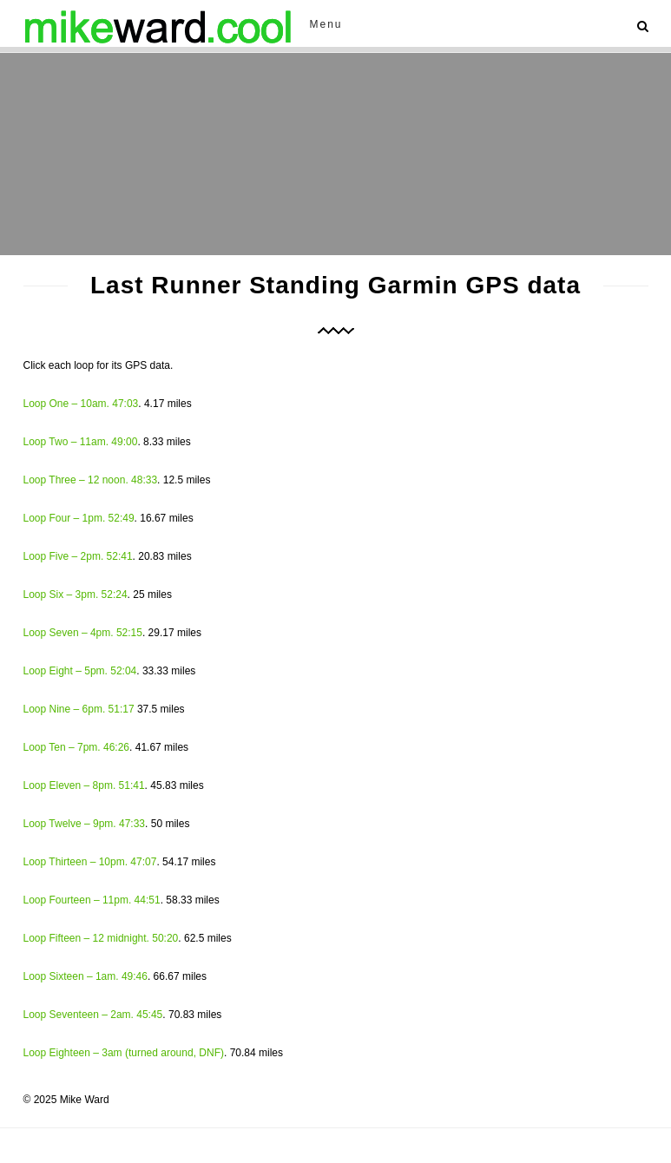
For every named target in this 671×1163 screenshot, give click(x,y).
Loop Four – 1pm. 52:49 (79, 518)
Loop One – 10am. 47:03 (81, 404)
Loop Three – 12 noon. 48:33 (90, 480)
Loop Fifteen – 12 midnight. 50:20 (101, 938)
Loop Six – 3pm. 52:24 (75, 594)
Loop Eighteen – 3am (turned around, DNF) (123, 1053)
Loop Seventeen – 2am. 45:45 (93, 1015)
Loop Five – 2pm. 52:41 (78, 556)
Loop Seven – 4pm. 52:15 (82, 633)
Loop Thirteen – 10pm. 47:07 (90, 862)
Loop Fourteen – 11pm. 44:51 (92, 900)
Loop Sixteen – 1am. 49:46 (85, 976)
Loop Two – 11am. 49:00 (80, 442)
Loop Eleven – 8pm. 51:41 (84, 785)
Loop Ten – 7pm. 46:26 (76, 747)
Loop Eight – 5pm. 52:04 (80, 671)
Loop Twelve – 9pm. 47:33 (84, 824)
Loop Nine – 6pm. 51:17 (79, 709)
